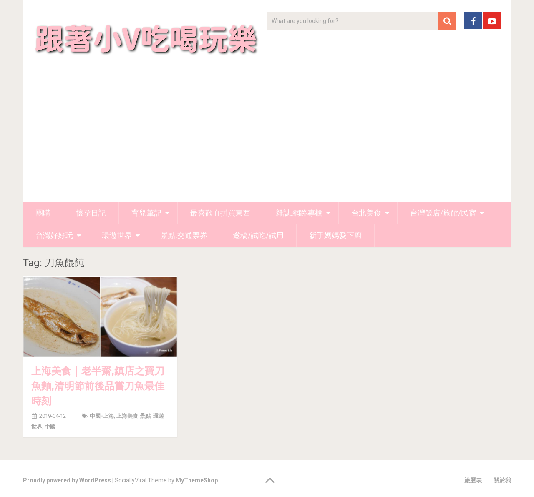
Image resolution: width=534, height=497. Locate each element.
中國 (50, 427)
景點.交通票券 (184, 235)
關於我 (502, 480)
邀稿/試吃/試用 (258, 235)
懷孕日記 (91, 212)
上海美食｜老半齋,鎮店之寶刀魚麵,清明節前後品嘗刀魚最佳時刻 (97, 386)
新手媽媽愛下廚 (335, 235)
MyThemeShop (197, 480)
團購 (42, 212)
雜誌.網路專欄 (299, 212)
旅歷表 (473, 480)
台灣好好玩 (54, 235)
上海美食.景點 (133, 416)
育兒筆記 (146, 212)
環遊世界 (117, 235)
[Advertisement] (267, 139)
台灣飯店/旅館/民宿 (443, 212)
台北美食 (366, 212)
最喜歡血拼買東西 (220, 212)
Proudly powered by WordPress (67, 480)
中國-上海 (102, 416)
